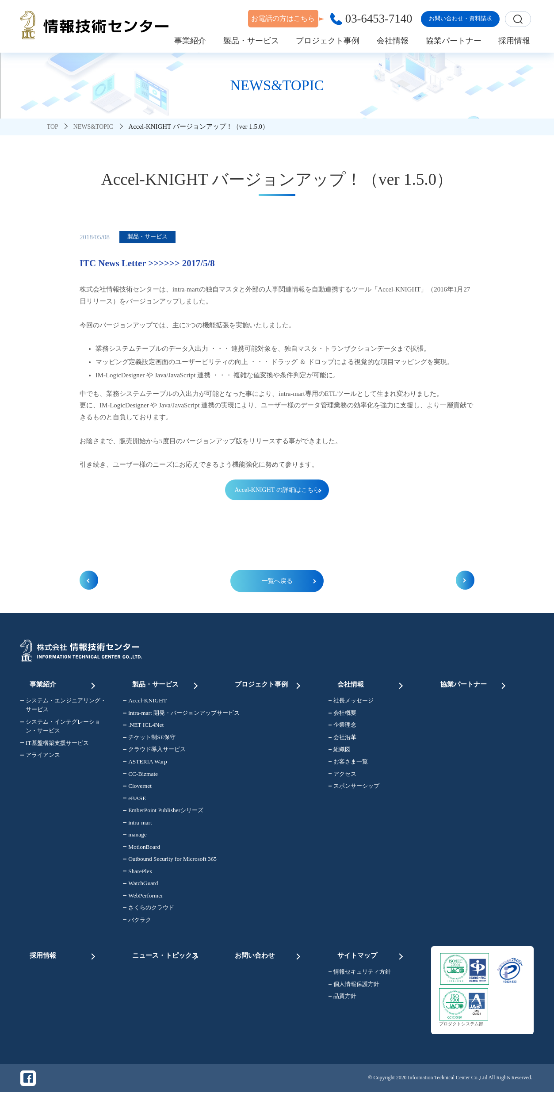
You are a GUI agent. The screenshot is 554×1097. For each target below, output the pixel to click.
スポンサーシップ (354, 789)
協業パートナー (474, 684)
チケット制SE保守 (149, 740)
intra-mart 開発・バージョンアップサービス (169, 716)
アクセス (343, 777)
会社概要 (343, 716)
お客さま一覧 (348, 764)
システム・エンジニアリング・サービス (63, 708)
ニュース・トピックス (166, 954)
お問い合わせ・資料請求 (460, 18)
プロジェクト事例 (268, 684)
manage (134, 837)
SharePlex (137, 874)
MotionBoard (141, 850)
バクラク (137, 923)
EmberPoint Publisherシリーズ (163, 813)
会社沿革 (343, 740)
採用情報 (63, 954)
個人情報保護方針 (354, 986)
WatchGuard (140, 886)
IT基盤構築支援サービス (54, 746)
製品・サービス (166, 684)
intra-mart (137, 825)
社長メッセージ (351, 704)
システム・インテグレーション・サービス (60, 729)
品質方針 (343, 998)
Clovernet (137, 789)
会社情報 (371, 684)
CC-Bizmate (140, 777)
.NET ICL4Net (143, 728)
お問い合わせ (268, 954)
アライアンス (40, 758)
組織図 (340, 752)
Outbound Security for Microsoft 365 (169, 862)
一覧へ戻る (277, 582)
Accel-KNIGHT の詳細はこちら (277, 490)
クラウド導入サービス (154, 752)
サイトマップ (371, 954)
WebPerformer (143, 898)
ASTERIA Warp (145, 764)
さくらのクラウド (148, 910)
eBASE (134, 801)
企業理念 (343, 728)
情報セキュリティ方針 (360, 974)
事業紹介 (63, 684)
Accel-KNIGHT (145, 704)
